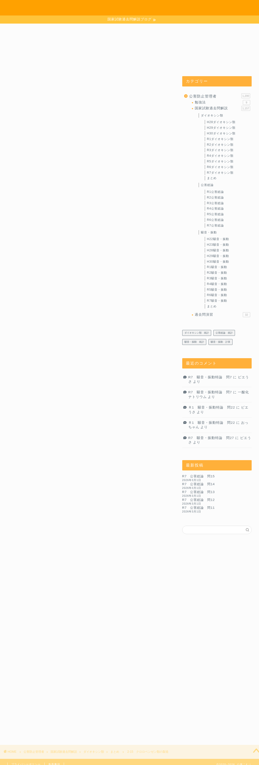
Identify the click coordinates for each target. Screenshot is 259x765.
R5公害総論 (215, 214)
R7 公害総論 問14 (198, 484)
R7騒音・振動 (217, 300)
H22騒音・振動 (218, 239)
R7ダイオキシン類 (220, 172)
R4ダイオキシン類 (220, 155)
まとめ (21, 86)
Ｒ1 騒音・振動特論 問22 (211, 407)
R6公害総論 (215, 220)
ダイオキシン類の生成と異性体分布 (73, 266)
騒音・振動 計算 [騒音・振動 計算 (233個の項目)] (220, 341)
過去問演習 (222, 314)
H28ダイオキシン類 (221, 122)
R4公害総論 (215, 208)
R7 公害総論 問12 (198, 500)
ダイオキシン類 (212, 115)
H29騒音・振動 (218, 256)
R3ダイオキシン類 (220, 150)
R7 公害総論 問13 (198, 492)
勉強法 (222, 102)
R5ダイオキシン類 (220, 161)
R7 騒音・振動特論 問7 (210, 377)
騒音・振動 (209, 232)
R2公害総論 (215, 197)
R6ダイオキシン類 (220, 167)
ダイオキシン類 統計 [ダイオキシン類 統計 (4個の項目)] (196, 332)
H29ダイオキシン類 (221, 127)
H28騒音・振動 (218, 250)
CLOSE (145, 240)
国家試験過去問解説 (222, 108)
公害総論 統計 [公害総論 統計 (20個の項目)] (224, 332)
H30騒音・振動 (218, 261)
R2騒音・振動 (217, 272)
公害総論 (207, 185)
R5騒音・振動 (217, 289)
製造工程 (49, 256)
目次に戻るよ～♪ (56, 276)
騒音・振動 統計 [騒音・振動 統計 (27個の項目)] (194, 341)
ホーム (186, 8)
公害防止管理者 (219, 95)
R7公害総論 (215, 225)
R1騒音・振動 (217, 267)
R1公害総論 (215, 192)
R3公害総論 (215, 203)
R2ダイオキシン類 (220, 144)
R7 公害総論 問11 (198, 508)
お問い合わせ (209, 8)
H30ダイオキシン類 (221, 133)
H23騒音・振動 (218, 244)
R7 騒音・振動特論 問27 (211, 438)
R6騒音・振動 (217, 295)
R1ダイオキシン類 (220, 139)
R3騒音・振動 (217, 278)
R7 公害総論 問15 (198, 476)
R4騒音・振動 (217, 284)
